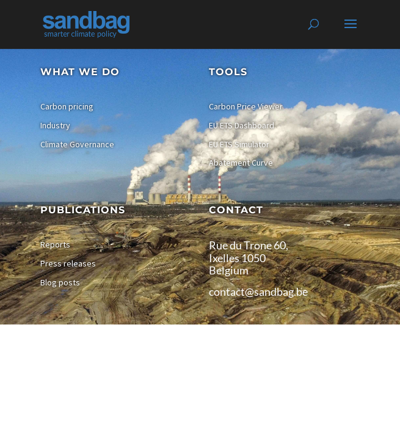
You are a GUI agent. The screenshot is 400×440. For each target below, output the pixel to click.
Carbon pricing (66, 106)
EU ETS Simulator (239, 144)
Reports (55, 244)
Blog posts (60, 282)
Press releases (68, 263)
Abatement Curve (241, 162)
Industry (55, 125)
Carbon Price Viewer (246, 106)
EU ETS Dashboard (241, 125)
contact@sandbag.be (258, 291)
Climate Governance (77, 144)
